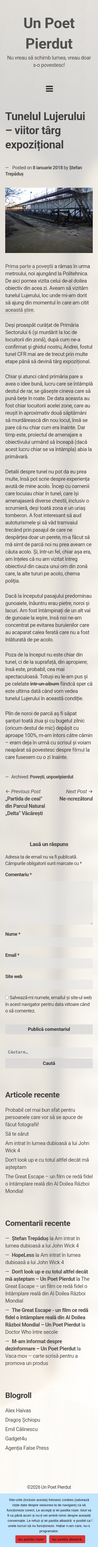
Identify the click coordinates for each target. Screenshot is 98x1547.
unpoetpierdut (59, 776)
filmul (78, 750)
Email (12, 955)
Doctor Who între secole (31, 1332)
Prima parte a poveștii (29, 266)
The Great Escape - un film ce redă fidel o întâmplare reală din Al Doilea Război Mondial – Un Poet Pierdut (46, 1317)
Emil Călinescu (21, 1429)
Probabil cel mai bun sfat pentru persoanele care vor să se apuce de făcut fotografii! (44, 1117)
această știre (19, 310)
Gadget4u (16, 1438)
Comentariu (18, 874)
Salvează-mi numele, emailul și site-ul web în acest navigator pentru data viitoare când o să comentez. (48, 1004)
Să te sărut (17, 1134)
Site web (13, 976)
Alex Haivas (18, 1410)
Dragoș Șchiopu (22, 1420)
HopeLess (23, 1255)
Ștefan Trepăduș (30, 1238)
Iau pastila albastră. (67, 1539)
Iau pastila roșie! (31, 1539)
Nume (12, 934)
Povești (37, 776)
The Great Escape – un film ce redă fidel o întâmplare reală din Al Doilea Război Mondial (49, 1183)
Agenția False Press (27, 1448)
